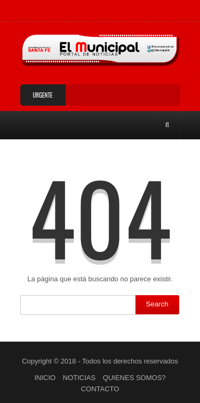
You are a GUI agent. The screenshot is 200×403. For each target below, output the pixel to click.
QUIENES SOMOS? (134, 378)
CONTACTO (100, 389)
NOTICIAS (79, 378)
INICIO (44, 378)
